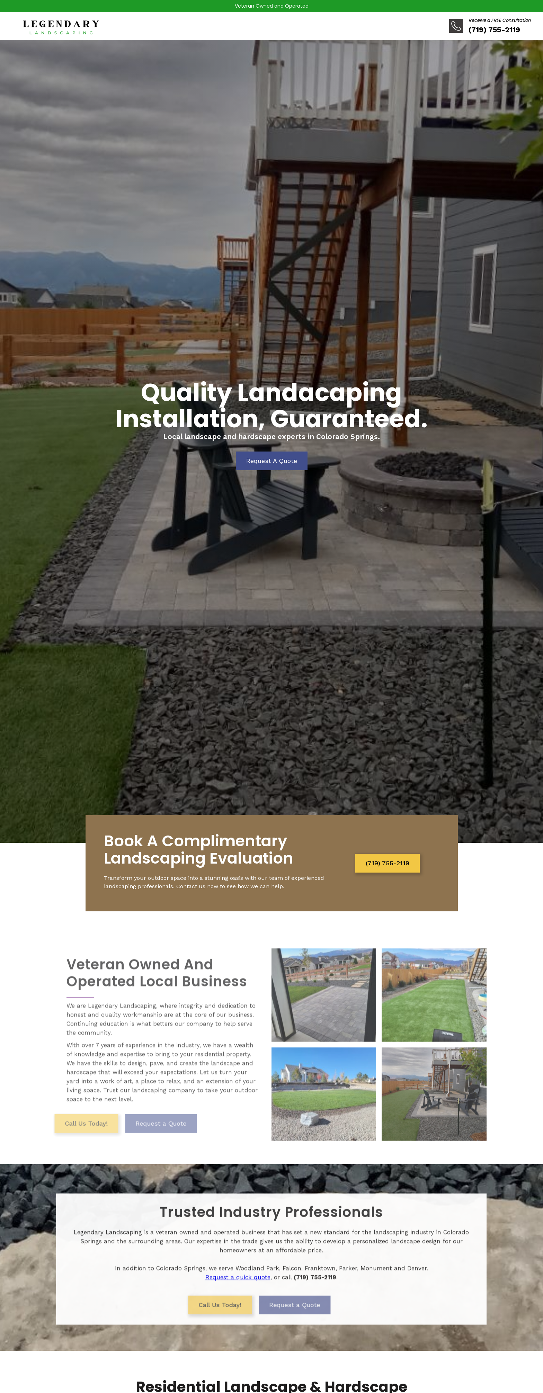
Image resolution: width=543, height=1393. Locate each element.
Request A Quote (271, 460)
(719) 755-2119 (387, 863)
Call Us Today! (66, 1137)
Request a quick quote (237, 1283)
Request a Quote (140, 1137)
